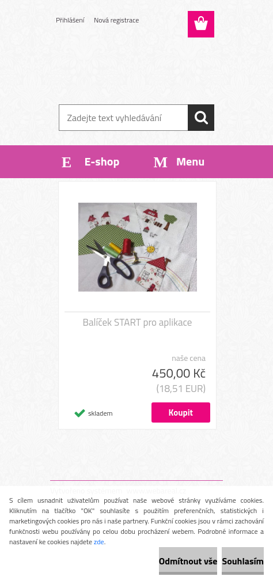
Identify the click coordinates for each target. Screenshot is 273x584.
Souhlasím (243, 561)
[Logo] (136, 67)
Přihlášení (70, 19)
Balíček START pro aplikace (137, 322)
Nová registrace (116, 19)
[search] (201, 117)
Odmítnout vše (188, 561)
